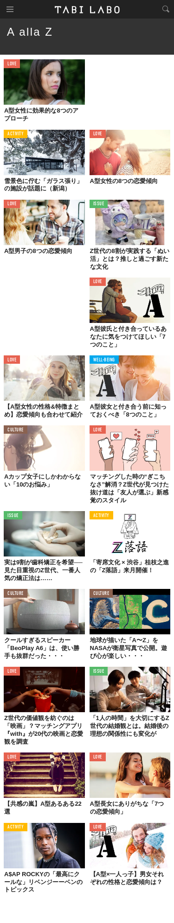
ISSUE (98, 204)
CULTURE (15, 430)
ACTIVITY (15, 134)
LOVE (11, 64)
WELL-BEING (104, 360)
